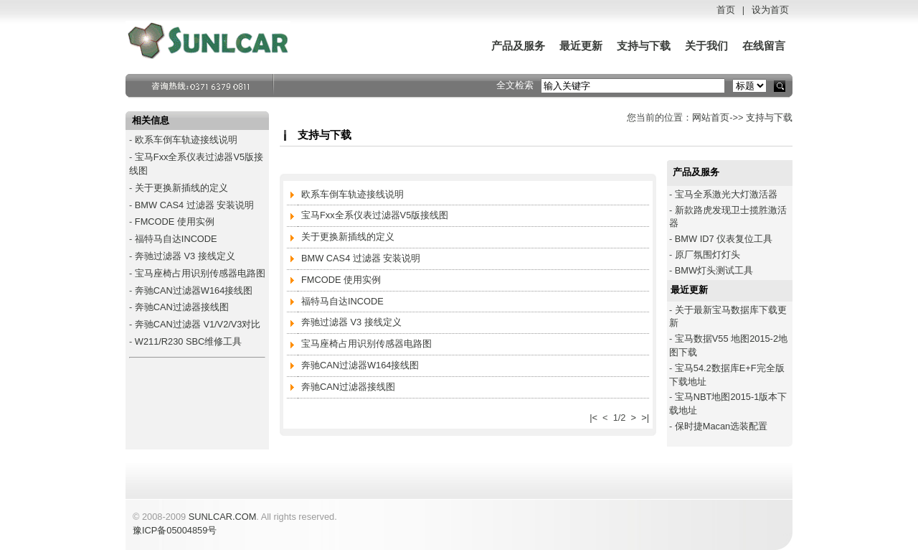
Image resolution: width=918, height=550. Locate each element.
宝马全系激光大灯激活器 (726, 194)
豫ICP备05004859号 (175, 530)
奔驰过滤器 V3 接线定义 (185, 256)
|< (593, 417)
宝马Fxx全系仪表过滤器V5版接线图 (374, 215)
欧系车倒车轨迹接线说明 (186, 139)
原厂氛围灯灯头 (707, 254)
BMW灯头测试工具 (714, 270)
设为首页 (770, 9)
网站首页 (710, 117)
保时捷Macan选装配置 (721, 426)
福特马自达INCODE (176, 238)
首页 (725, 9)
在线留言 (763, 46)
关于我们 (706, 46)
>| (645, 417)
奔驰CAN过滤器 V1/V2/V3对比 (198, 324)
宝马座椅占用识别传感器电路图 (200, 273)
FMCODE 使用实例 (174, 221)
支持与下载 (644, 46)
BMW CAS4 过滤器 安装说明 (194, 205)
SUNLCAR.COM (223, 516)
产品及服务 (518, 46)
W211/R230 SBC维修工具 (188, 341)
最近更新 (580, 46)
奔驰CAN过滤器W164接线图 (193, 290)
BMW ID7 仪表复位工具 (723, 238)
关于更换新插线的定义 (181, 187)
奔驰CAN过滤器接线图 (182, 307)
